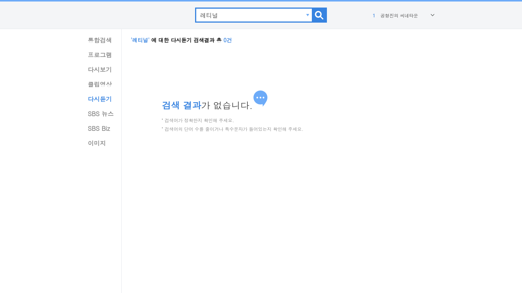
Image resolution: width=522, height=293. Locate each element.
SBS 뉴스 (101, 113)
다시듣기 (100, 99)
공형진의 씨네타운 (394, 15)
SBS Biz (99, 128)
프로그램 (100, 55)
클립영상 (100, 84)
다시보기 (100, 69)
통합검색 (100, 40)
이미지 (97, 143)
